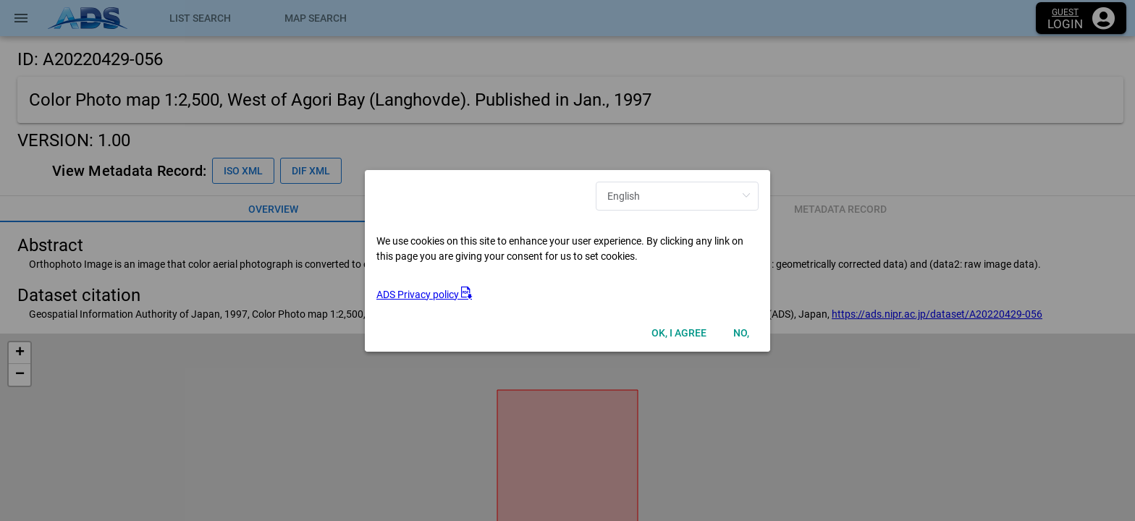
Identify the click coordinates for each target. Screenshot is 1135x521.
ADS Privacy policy (424, 294)
